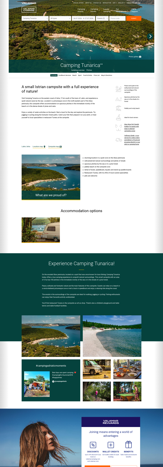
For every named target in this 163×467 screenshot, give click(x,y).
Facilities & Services (64, 75)
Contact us (97, 3)
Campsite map (55, 146)
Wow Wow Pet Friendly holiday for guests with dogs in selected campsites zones (131, 128)
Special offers (78, 3)
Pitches (89, 70)
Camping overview (78, 70)
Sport (80, 75)
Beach (74, 75)
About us (88, 3)
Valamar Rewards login (134, 3)
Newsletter (107, 3)
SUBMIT (133, 18)
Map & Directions (106, 75)
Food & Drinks (87, 75)
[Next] (150, 36)
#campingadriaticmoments (51, 365)
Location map (39, 146)
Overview (54, 75)
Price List (97, 75)
